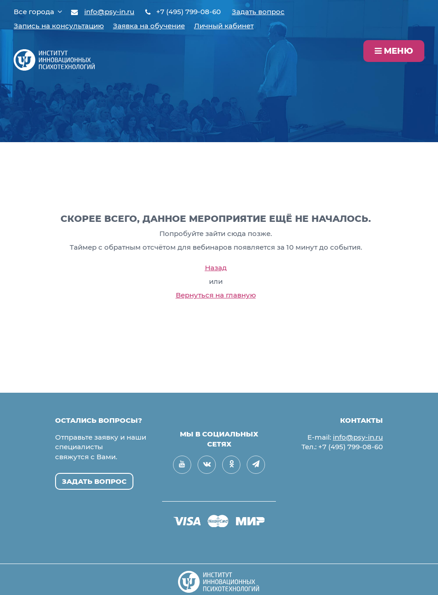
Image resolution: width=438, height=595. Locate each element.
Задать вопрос (258, 11)
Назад (216, 267)
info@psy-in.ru (109, 11)
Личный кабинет (224, 25)
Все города (38, 11)
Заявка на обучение (149, 25)
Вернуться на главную (216, 295)
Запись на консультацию (59, 25)
